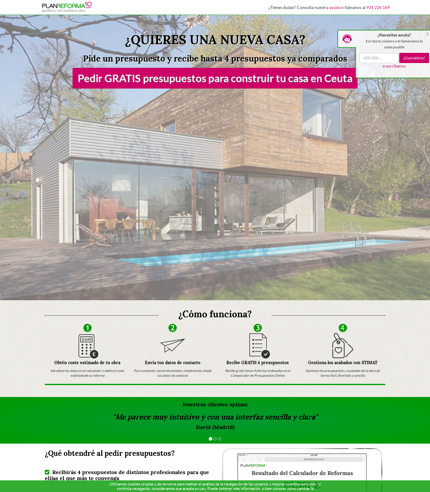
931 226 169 (378, 7)
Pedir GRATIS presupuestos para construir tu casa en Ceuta (214, 78)
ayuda (334, 7)
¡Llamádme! (414, 57)
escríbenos (396, 65)
